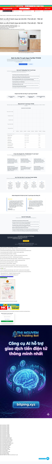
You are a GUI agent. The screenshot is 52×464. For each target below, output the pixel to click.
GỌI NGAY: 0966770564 (23, 64)
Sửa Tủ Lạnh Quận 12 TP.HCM (5, 436)
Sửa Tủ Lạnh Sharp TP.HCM (4, 453)
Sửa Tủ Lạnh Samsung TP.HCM (5, 449)
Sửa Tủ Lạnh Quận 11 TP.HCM (5, 435)
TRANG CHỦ (2, 15)
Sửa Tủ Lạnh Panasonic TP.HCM (5, 447)
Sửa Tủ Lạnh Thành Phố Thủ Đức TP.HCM (6, 443)
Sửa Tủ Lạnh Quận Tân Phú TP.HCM (5, 438)
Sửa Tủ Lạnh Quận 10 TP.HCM (5, 434)
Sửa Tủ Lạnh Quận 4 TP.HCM (4, 428)
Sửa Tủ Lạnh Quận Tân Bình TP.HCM (6, 437)
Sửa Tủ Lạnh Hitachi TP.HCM (4, 448)
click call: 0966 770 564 (3, 277)
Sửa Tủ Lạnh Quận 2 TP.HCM (4, 426)
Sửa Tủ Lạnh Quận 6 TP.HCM (4, 430)
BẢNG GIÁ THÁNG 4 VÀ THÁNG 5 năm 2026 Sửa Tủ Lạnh (9, 454)
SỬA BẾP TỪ (30, 15)
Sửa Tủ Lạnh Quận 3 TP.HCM (4, 427)
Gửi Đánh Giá (7, 321)
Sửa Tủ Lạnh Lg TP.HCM (4, 450)
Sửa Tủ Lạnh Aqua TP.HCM (4, 452)
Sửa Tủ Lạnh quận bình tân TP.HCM (5, 444)
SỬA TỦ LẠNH (6, 15)
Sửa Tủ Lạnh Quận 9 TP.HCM (4, 433)
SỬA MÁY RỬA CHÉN (24, 15)
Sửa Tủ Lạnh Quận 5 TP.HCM (4, 429)
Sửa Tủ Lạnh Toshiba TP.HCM (4, 446)
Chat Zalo (30, 64)
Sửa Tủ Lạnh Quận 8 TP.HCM (4, 432)
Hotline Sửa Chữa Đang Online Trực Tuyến (6, 276)
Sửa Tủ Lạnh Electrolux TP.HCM (5, 451)
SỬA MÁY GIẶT (10, 15)
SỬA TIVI (19, 15)
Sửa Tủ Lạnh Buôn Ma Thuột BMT (5, 445)
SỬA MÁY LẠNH (15, 15)
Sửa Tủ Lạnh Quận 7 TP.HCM (4, 431)
